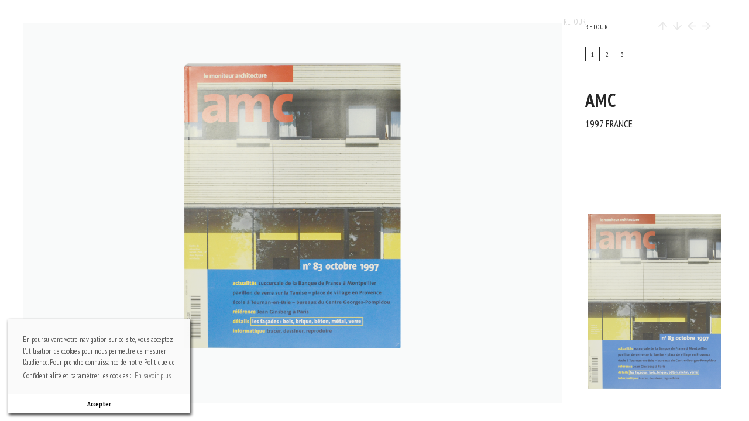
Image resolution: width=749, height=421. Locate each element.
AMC (600, 100)
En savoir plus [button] (153, 376)
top (298, 61)
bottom (298, 365)
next (380, 213)
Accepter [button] (99, 403)
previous (105, 213)
